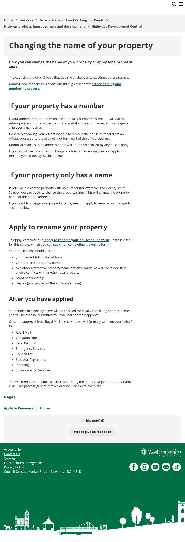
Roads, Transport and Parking (63, 20)
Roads (98, 20)
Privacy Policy (14, 467)
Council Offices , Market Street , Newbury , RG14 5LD (42, 471)
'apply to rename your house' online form (76, 240)
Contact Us (12, 454)
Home (8, 20)
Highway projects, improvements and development (44, 26)
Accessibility (13, 449)
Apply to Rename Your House (27, 408)
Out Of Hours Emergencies (23, 463)
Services (26, 20)
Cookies (9, 458)
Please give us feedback (92, 432)
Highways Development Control (117, 26)
